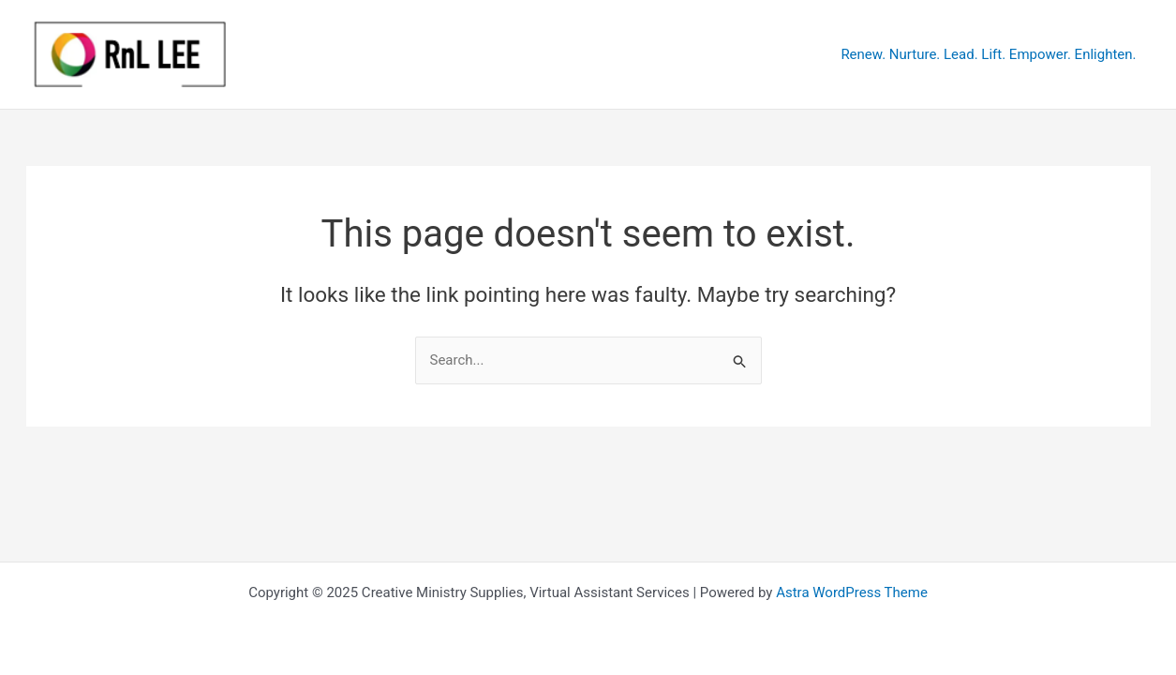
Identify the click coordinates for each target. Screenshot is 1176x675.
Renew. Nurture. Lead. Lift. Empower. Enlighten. (988, 54)
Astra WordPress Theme (852, 592)
